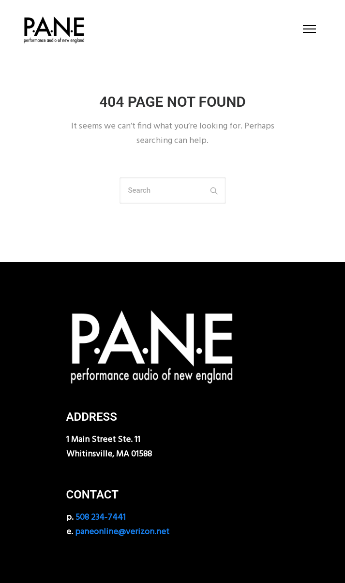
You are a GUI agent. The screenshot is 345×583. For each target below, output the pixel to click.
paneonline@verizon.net (122, 532)
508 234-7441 (100, 518)
